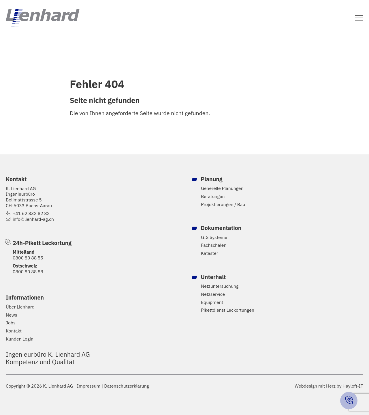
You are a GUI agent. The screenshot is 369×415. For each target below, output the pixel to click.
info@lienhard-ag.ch (33, 219)
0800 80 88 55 (28, 258)
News (11, 315)
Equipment (212, 302)
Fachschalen (213, 245)
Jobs (11, 323)
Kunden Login (19, 339)
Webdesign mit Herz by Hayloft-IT (329, 386)
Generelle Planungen (222, 188)
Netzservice (213, 294)
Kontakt (14, 331)
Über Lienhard (20, 307)
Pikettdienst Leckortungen (227, 310)
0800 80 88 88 (28, 271)
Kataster (209, 253)
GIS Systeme (214, 237)
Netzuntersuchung (219, 286)
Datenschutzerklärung (126, 386)
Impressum (89, 386)
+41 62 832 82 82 (31, 213)
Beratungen (213, 196)
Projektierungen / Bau (223, 204)
